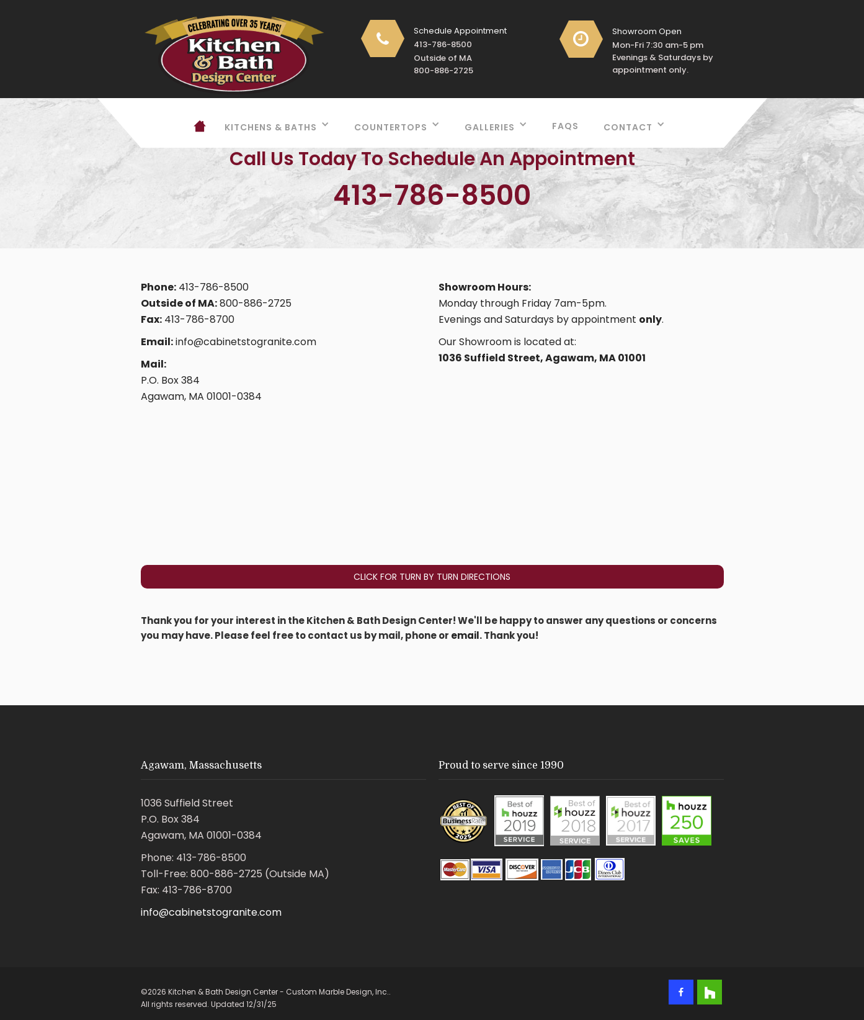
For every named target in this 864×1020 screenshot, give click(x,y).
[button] (277, 124)
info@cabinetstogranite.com (211, 912)
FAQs (565, 126)
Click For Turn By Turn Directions (432, 577)
